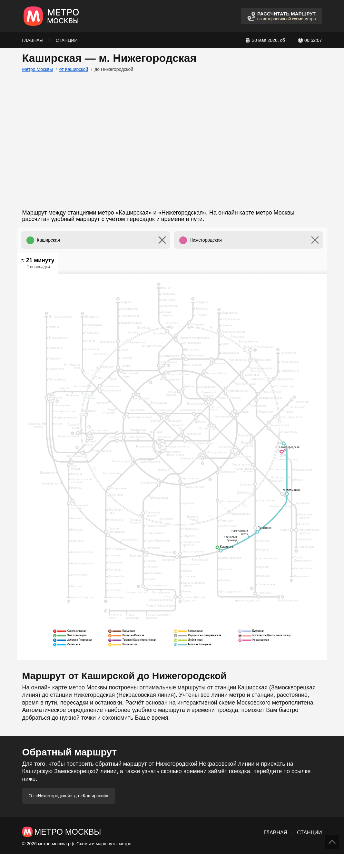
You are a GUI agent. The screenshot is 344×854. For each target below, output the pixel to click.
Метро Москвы (37, 69)
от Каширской (73, 69)
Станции (67, 40)
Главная (32, 40)
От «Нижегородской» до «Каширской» (69, 795)
